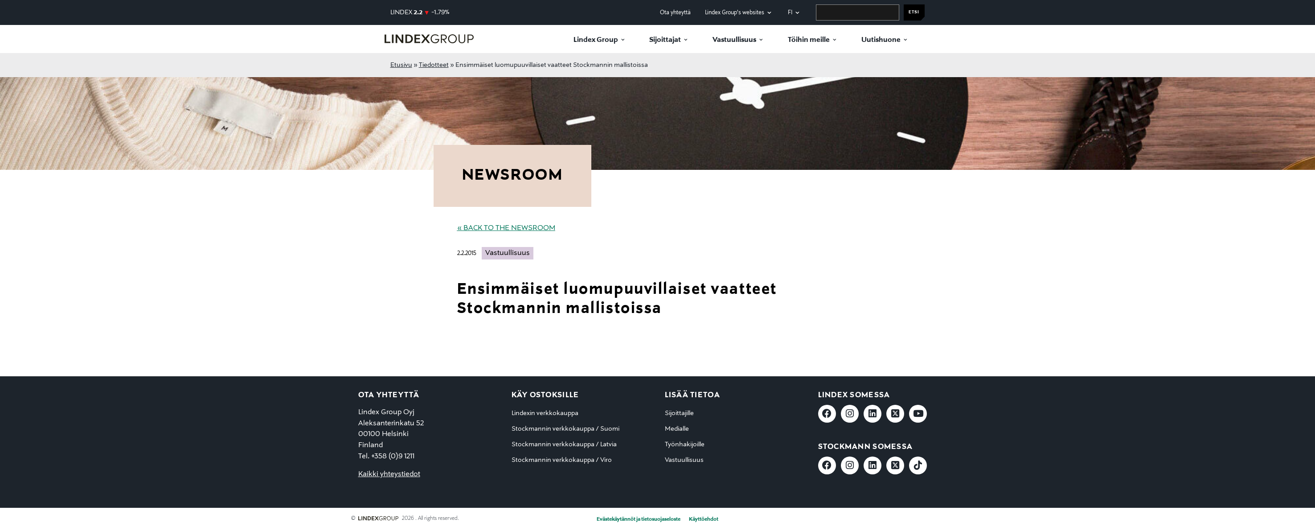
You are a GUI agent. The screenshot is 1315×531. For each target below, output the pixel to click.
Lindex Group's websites (734, 12)
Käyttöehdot (703, 519)
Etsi (914, 12)
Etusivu (401, 65)
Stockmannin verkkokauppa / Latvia (564, 444)
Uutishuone (881, 40)
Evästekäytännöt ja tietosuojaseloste (638, 519)
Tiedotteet (434, 65)
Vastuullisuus (734, 40)
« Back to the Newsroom (506, 228)
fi (790, 12)
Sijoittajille (679, 413)
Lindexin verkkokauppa (545, 413)
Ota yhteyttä (675, 12)
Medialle (677, 428)
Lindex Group (596, 40)
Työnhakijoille (685, 444)
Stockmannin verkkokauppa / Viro (562, 460)
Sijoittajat (665, 40)
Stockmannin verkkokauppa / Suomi (565, 428)
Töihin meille (809, 40)
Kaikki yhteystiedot (389, 474)
